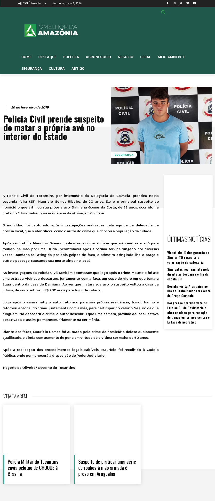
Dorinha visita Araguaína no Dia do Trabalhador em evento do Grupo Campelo (188, 285)
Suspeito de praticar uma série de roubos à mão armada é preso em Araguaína (107, 467)
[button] (163, 12)
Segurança (124, 155)
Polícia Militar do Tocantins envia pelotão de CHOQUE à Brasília (33, 467)
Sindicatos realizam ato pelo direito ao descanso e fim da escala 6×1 (189, 270)
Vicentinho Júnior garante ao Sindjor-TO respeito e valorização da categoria (188, 255)
